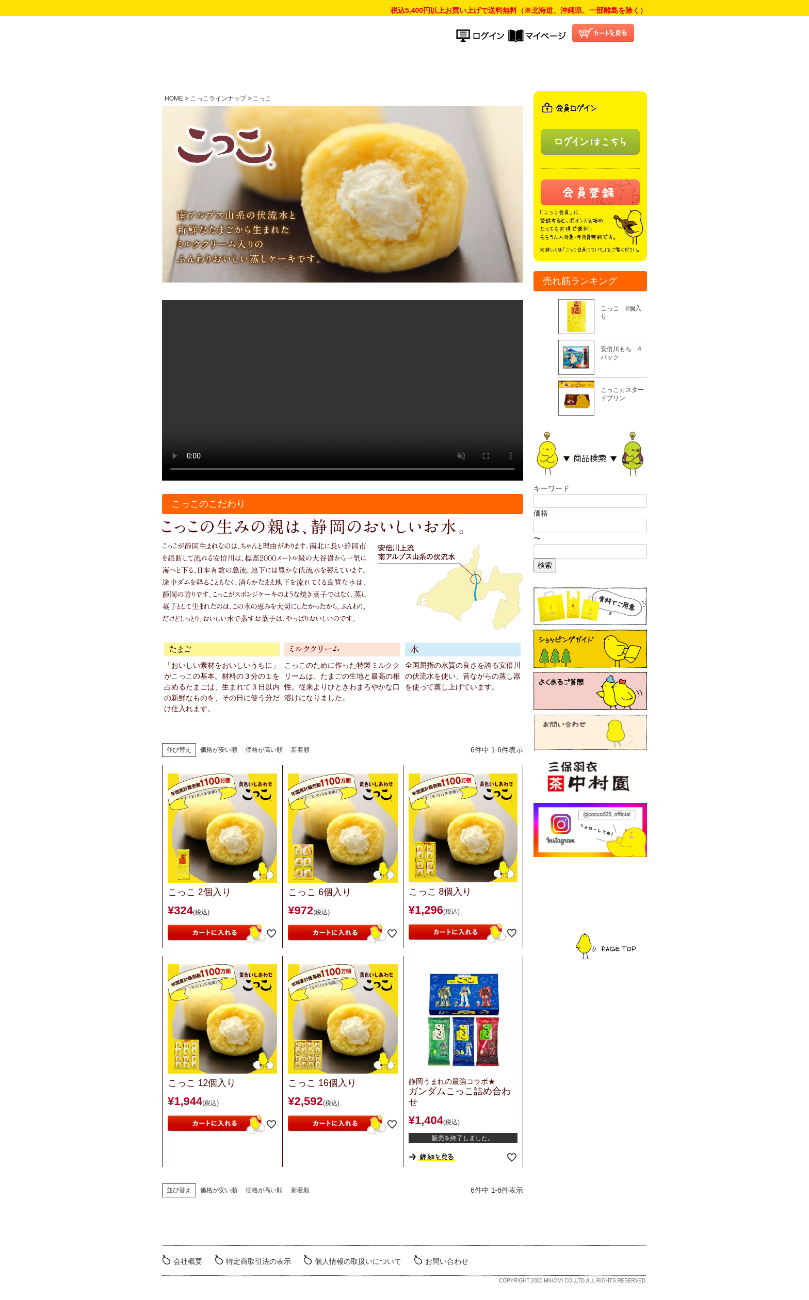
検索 (545, 565)
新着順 (300, 749)
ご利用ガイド (440, 69)
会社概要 (187, 1261)
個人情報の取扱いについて (358, 1261)
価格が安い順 (218, 749)
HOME (295, 69)
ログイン (482, 35)
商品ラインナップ (359, 69)
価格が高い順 (264, 749)
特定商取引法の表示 (258, 1261)
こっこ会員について (589, 69)
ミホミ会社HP (606, 1260)
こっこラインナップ (218, 98)
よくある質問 (515, 69)
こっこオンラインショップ (327, 39)
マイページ (537, 35)
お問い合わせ (446, 1261)
